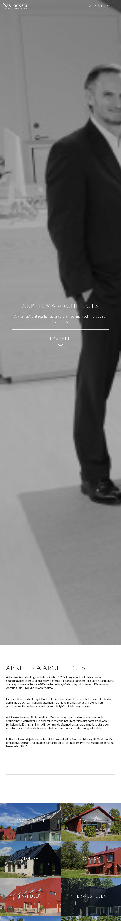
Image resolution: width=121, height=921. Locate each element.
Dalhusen (90, 820)
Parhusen (30, 896)
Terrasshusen (91, 896)
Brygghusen (30, 820)
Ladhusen (30, 858)
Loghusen (90, 858)
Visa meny (98, 6)
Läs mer (60, 338)
